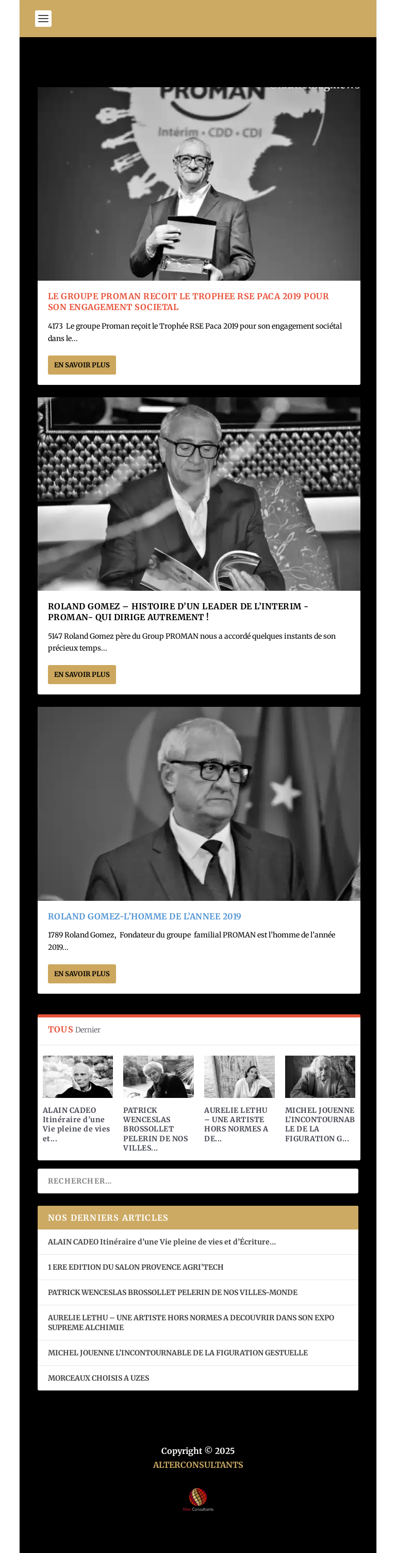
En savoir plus (82, 365)
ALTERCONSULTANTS (198, 1465)
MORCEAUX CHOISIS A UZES (98, 1378)
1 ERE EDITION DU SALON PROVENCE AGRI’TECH (136, 1267)
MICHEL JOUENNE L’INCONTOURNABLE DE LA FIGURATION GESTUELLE (178, 1352)
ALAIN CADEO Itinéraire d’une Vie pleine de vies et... (76, 1124)
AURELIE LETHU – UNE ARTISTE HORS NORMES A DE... (236, 1124)
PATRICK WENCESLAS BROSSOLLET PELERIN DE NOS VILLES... (155, 1129)
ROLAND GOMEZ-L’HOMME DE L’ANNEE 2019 (145, 916)
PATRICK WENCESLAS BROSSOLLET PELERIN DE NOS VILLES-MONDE (173, 1292)
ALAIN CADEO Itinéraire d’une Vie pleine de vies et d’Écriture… (162, 1242)
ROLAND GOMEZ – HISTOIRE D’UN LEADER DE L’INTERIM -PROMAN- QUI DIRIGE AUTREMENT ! (178, 611)
